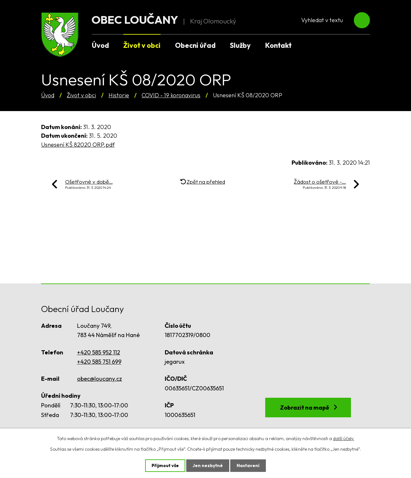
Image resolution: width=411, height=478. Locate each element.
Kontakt (278, 45)
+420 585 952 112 (98, 352)
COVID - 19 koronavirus (171, 95)
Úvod (47, 95)
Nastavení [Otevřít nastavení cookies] (248, 465)
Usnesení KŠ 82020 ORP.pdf (78, 144)
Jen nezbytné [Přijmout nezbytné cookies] (208, 465)
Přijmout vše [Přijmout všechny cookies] (165, 465)
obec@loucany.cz (99, 378)
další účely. (343, 438)
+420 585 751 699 (99, 361)
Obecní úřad (195, 45)
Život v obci (81, 95)
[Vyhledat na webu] (331, 20)
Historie (119, 95)
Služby (240, 45)
